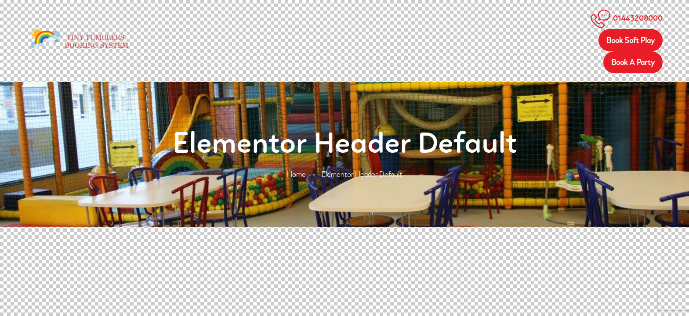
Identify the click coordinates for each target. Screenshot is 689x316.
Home (296, 174)
